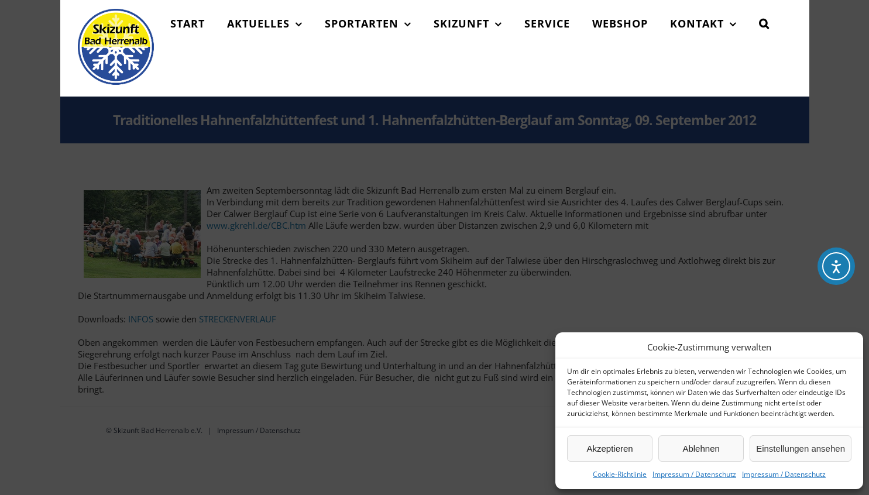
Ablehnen (700, 448)
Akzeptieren (609, 448)
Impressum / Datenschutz (694, 474)
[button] (764, 23)
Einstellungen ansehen (800, 448)
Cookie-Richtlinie (620, 474)
